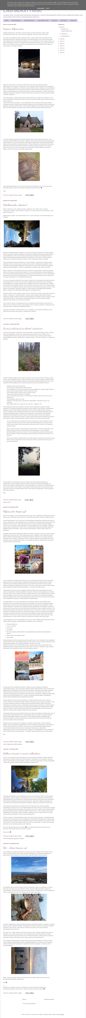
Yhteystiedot (73, 20)
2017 (61, 50)
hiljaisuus (19, 744)
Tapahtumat (54, 20)
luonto (8, 502)
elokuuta (63, 33)
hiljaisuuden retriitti (12, 744)
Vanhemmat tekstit (49, 999)
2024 (61, 39)
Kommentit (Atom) (30, 1003)
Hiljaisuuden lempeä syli (14, 511)
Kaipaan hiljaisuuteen (13, 28)
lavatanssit (16, 838)
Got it (48, 8)
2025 (61, 27)
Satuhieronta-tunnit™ (29, 20)
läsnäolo (22, 838)
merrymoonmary (47, 1014)
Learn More (40, 8)
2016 (61, 52)
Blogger (62, 1014)
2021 (61, 43)
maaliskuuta (64, 36)
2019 (61, 48)
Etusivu (6, 20)
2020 (61, 45)
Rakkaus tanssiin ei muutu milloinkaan (21, 753)
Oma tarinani (64, 20)
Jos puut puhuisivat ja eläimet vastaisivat (22, 328)
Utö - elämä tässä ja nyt (15, 847)
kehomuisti (10, 838)
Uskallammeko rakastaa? (15, 204)
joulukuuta (64, 29)
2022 (61, 41)
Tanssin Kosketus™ (16, 20)
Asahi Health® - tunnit (43, 20)
